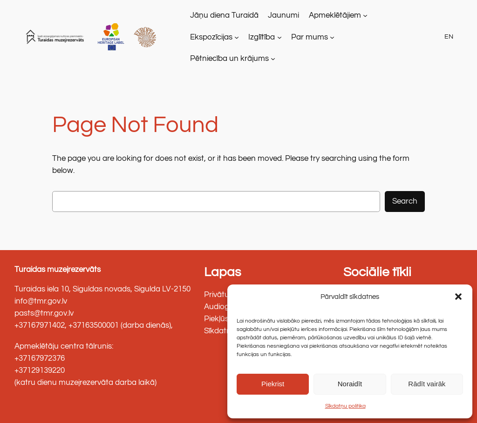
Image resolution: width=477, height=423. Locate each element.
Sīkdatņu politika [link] (345, 406)
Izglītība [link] (261, 37)
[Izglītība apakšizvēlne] (279, 36)
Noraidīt (350, 384)
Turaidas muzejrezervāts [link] (57, 269)
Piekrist (272, 384)
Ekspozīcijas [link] (211, 37)
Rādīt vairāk (426, 384)
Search (404, 201)
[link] (56, 37)
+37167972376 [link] (39, 358)
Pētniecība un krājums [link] (229, 58)
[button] (458, 296)
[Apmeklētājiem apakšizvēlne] (365, 15)
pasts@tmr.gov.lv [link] (44, 313)
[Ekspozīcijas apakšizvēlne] (236, 36)
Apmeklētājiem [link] (335, 15)
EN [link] (448, 36)
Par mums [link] (309, 37)
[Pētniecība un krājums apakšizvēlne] (273, 58)
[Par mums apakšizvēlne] (332, 36)
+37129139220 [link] (39, 370)
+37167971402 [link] (39, 325)
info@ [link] (24, 301)
